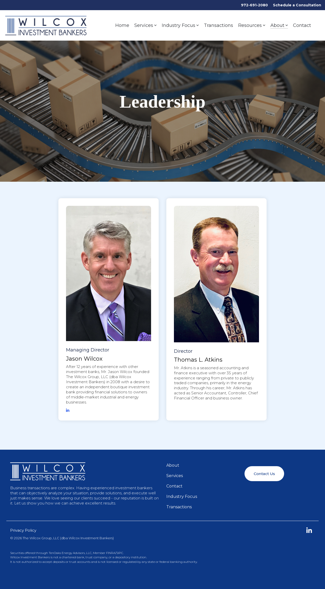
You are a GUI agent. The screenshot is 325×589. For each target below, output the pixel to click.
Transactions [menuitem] (179, 506)
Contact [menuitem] (174, 486)
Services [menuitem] (174, 475)
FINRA (110, 553)
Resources (251, 25)
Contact (302, 25)
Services (145, 25)
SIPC (119, 553)
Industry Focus (180, 25)
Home (122, 25)
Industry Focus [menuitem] (181, 496)
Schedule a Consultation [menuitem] (297, 5)
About (279, 25)
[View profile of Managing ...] (108, 273)
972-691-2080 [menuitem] (254, 5)
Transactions (218, 25)
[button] (309, 532)
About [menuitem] (172, 465)
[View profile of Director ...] (216, 274)
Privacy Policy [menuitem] (23, 530)
